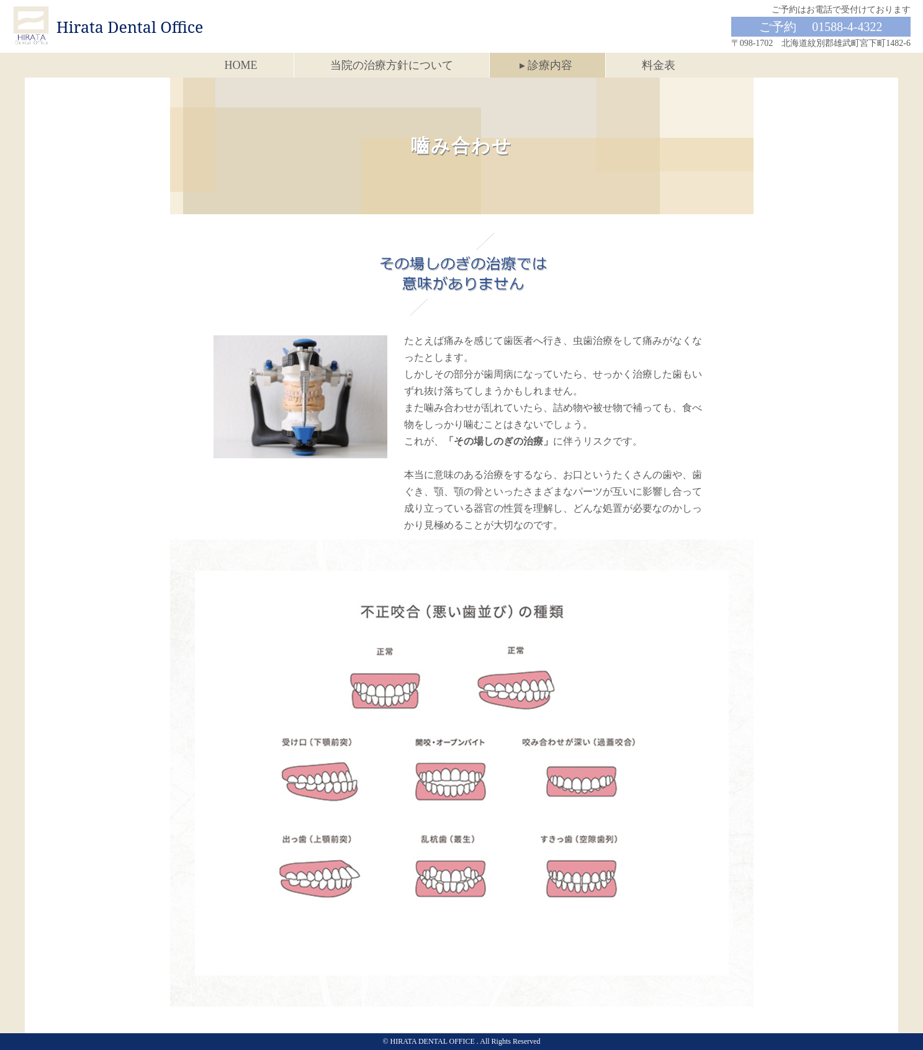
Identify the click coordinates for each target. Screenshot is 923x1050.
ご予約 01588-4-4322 (820, 27)
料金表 (658, 65)
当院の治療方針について (391, 65)
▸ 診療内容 (546, 65)
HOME (241, 65)
